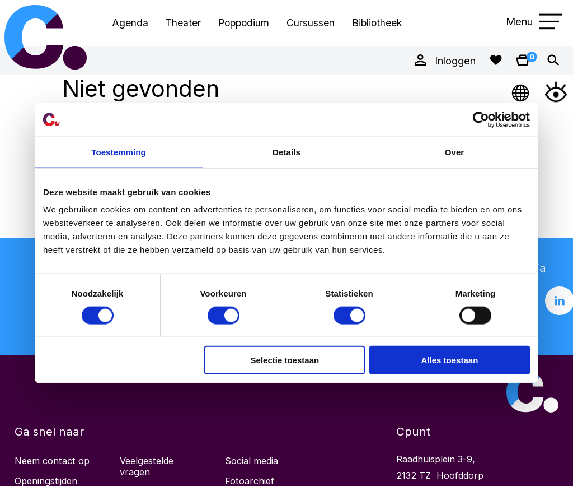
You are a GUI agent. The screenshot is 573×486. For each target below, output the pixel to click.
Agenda (130, 23)
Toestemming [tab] (118, 151)
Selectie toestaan (285, 360)
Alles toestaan (449, 360)
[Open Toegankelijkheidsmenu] (556, 92)
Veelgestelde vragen (146, 466)
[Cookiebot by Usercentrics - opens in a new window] (481, 119)
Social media (251, 460)
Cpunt (46, 37)
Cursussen (310, 23)
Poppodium (243, 23)
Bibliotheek (377, 23)
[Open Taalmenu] (521, 92)
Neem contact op (52, 460)
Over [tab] (454, 151)
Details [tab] (286, 151)
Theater (183, 23)
